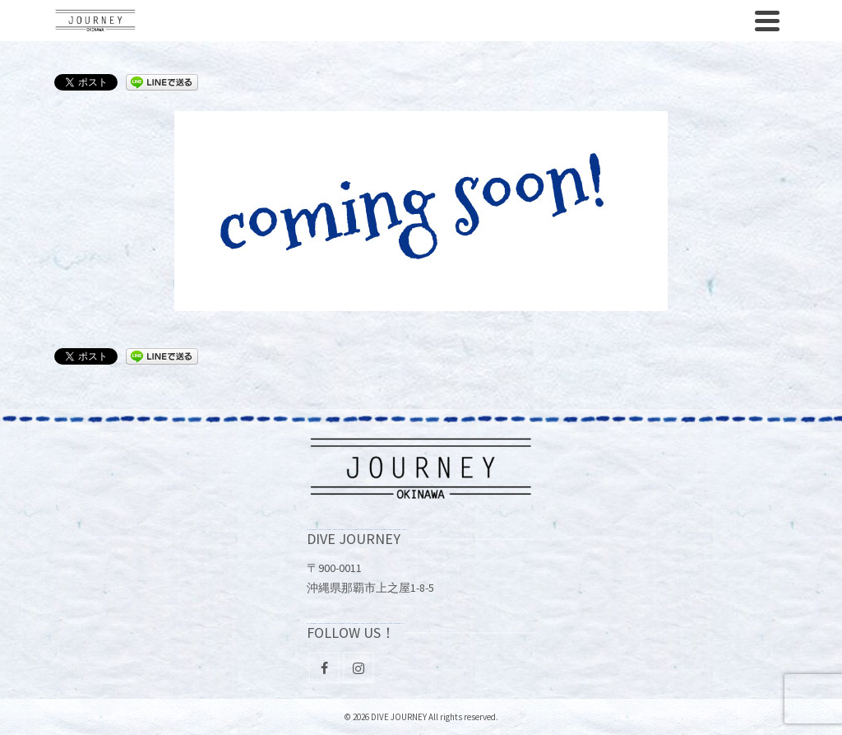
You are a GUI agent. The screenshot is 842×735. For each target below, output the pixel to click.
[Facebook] (324, 667)
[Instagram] (358, 667)
